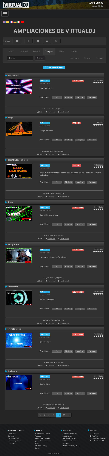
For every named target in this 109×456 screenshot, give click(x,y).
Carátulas (24, 51)
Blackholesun (14, 75)
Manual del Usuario (42, 438)
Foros (37, 448)
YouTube (94, 436)
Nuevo (11, 51)
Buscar (40, 58)
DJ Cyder (100, 80)
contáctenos (67, 436)
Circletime (12, 371)
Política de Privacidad (70, 441)
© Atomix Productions (54, 453)
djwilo (101, 122)
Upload (100, 58)
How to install (64, 112)
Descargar (12, 434)
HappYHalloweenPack (18, 160)
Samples (49, 51)
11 (64, 415)
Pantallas (11, 443)
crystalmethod (14, 329)
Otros (74, 51)
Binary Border (14, 244)
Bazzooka (99, 165)
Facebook (94, 434)
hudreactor (13, 287)
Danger (11, 118)
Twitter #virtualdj (97, 441)
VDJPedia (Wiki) (41, 446)
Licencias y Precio (14, 441)
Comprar (11, 436)
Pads (61, 51)
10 (58, 415)
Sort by (74, 58)
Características (13, 438)
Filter (87, 58)
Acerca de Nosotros (69, 434)
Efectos (36, 51)
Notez (10, 202)
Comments (51, 112)
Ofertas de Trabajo (69, 438)
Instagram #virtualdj (98, 438)
